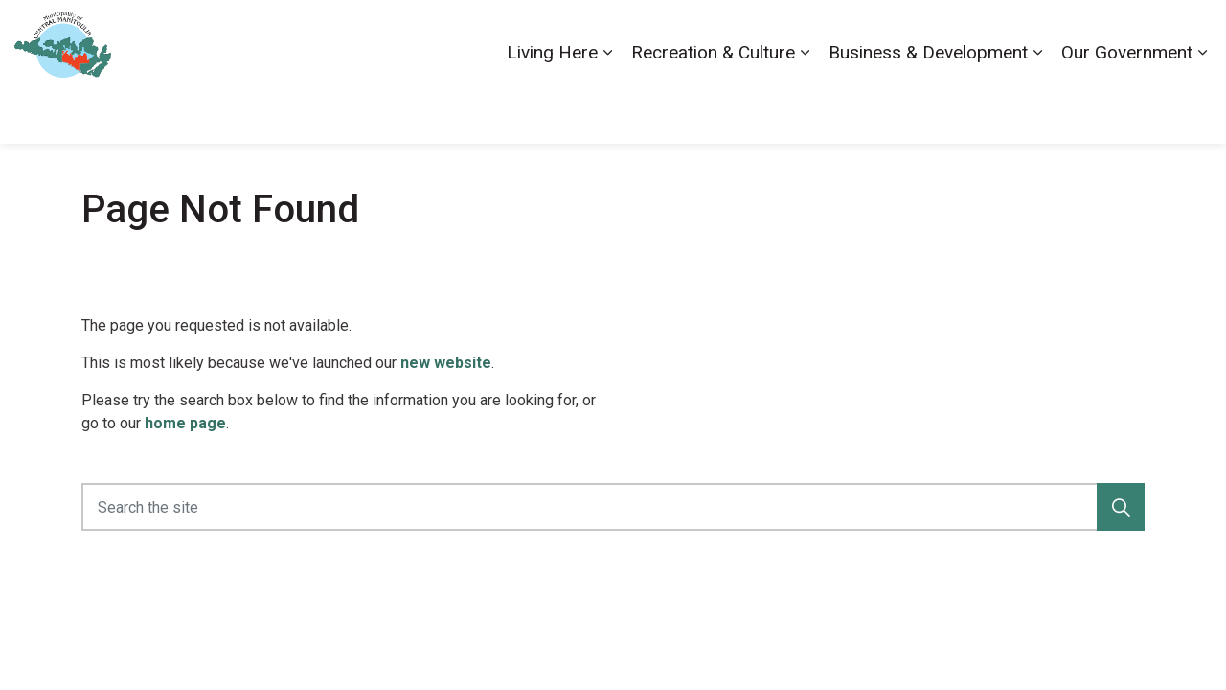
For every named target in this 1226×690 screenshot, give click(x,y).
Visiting (1135, 35)
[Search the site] (613, 507)
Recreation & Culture (713, 107)
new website (445, 363)
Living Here (552, 107)
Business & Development (928, 107)
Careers (932, 35)
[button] (1121, 507)
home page (185, 423)
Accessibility (851, 35)
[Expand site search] (1192, 36)
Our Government (1126, 107)
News (1077, 35)
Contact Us (1008, 35)
